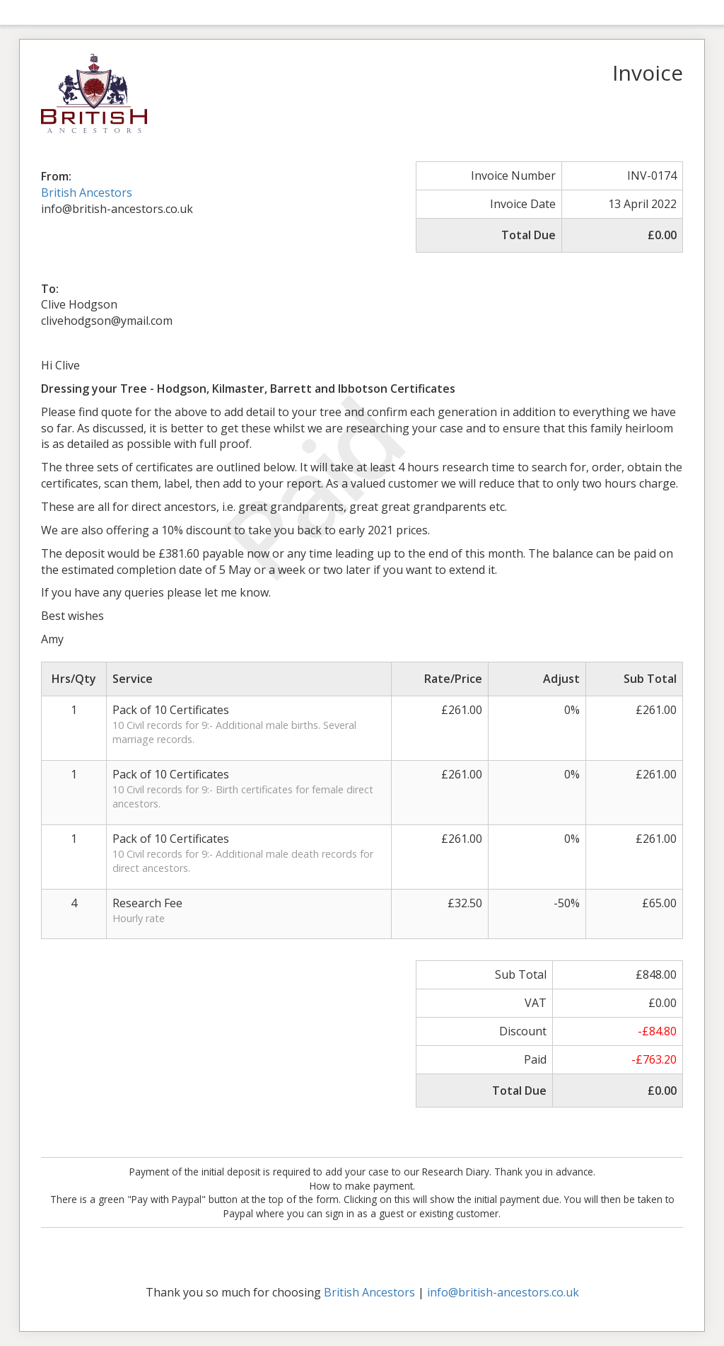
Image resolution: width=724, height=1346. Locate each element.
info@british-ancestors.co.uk (503, 1292)
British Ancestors (86, 192)
